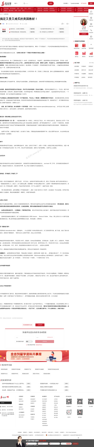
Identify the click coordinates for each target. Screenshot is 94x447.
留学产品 (40, 8)
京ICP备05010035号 (39, 435)
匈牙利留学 (44, 419)
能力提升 (63, 10)
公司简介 (56, 399)
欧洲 (19, 10)
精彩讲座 (46, 10)
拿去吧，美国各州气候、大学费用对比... (13, 390)
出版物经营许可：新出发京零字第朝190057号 (72, 435)
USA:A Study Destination (71, 432)
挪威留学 (44, 409)
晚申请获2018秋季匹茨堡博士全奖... (12, 387)
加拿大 (29, 8)
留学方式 (84, 70)
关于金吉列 (83, 3)
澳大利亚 (11, 10)
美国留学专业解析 (39, 369)
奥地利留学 (44, 421)
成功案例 (46, 8)
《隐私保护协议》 (39, 344)
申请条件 (84, 66)
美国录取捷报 (4, 369)
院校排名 (52, 8)
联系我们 (56, 401)
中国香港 (32, 417)
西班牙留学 (44, 401)
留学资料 (63, 8)
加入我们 (56, 417)
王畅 (2, 23)
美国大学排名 (36, 373)
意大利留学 (44, 399)
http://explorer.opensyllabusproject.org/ (44, 106)
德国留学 (44, 407)
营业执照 (56, 411)
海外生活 (86, 8)
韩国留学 (32, 411)
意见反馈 (56, 403)
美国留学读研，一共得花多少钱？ (49, 383)
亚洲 (23, 10)
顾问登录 (56, 415)
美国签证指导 (25, 373)
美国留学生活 (4, 373)
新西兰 (5, 10)
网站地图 (56, 413)
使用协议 (56, 409)
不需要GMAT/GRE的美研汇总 (48, 390)
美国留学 (21, 399)
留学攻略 (6, 8)
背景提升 (91, 66)
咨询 (28, 383)
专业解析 (84, 73)
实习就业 (80, 10)
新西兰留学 (21, 417)
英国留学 (21, 407)
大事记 (55, 405)
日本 (25, 8)
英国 (18, 8)
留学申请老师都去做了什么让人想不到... (13, 383)
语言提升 (69, 8)
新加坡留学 (33, 399)
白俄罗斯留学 (45, 425)
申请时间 (76, 73)
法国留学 (44, 405)
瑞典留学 (44, 411)
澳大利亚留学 (21, 415)
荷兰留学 (44, 415)
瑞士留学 (44, 417)
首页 (1, 14)
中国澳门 (32, 419)
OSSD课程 (52, 10)
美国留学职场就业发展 (53, 369)
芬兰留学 (44, 413)
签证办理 (91, 70)
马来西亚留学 (33, 401)
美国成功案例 (46, 373)
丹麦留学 (44, 403)
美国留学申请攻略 (16, 369)
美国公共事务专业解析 (46, 387)
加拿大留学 (21, 401)
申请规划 (76, 77)
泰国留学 (32, 403)
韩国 (16, 10)
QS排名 (83, 77)
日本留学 (32, 409)
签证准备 (69, 10)
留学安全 (80, 8)
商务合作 (56, 407)
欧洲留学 (62, 432)
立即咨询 (40, 324)
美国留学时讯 (15, 373)
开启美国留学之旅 (27, 324)
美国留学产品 (27, 369)
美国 (22, 8)
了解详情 (32, 28)
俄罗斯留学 (44, 423)
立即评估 (44, 341)
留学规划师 (13, 8)
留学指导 (90, 77)
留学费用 (76, 66)
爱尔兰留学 (21, 409)
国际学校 (40, 10)
